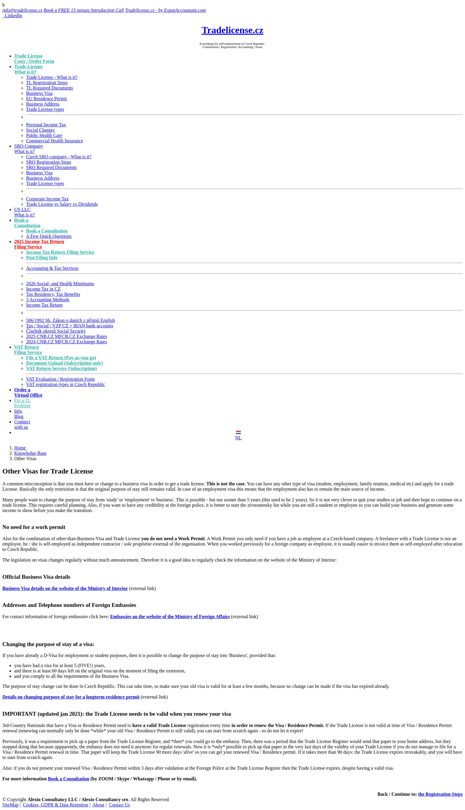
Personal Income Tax (46, 124)
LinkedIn (12, 15)
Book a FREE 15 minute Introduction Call (84, 10)
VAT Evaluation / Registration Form (60, 379)
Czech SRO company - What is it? (58, 156)
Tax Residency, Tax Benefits (53, 294)
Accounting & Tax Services (52, 268)
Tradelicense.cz (232, 30)
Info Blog (18, 414)
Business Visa (39, 93)
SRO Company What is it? (28, 148)
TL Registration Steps (47, 82)
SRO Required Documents (51, 167)
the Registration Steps (440, 794)
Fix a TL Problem (22, 403)
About (98, 804)
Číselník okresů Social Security (56, 331)
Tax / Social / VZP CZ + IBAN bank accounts (69, 325)
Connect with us (22, 424)
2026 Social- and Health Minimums (60, 283)
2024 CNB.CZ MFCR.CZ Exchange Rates (66, 341)
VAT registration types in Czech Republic (65, 384)
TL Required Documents (49, 87)
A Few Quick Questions (48, 236)
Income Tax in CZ (43, 288)
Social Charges (40, 130)
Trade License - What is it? (51, 77)
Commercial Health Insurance (54, 140)
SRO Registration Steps (48, 162)
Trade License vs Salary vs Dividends (62, 204)
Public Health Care (44, 135)
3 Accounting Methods (47, 299)
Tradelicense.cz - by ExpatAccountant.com (165, 10)
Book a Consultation (69, 778)
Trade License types (45, 109)
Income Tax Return (44, 304)
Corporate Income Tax (47, 198)
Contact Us (119, 804)
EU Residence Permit (46, 98)
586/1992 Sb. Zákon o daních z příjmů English (70, 320)
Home (20, 447)
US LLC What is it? (24, 212)
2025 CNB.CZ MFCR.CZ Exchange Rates (66, 336)
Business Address (42, 103)
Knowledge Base (30, 453)
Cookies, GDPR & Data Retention (55, 804)
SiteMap (10, 804)
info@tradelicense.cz (22, 10)
